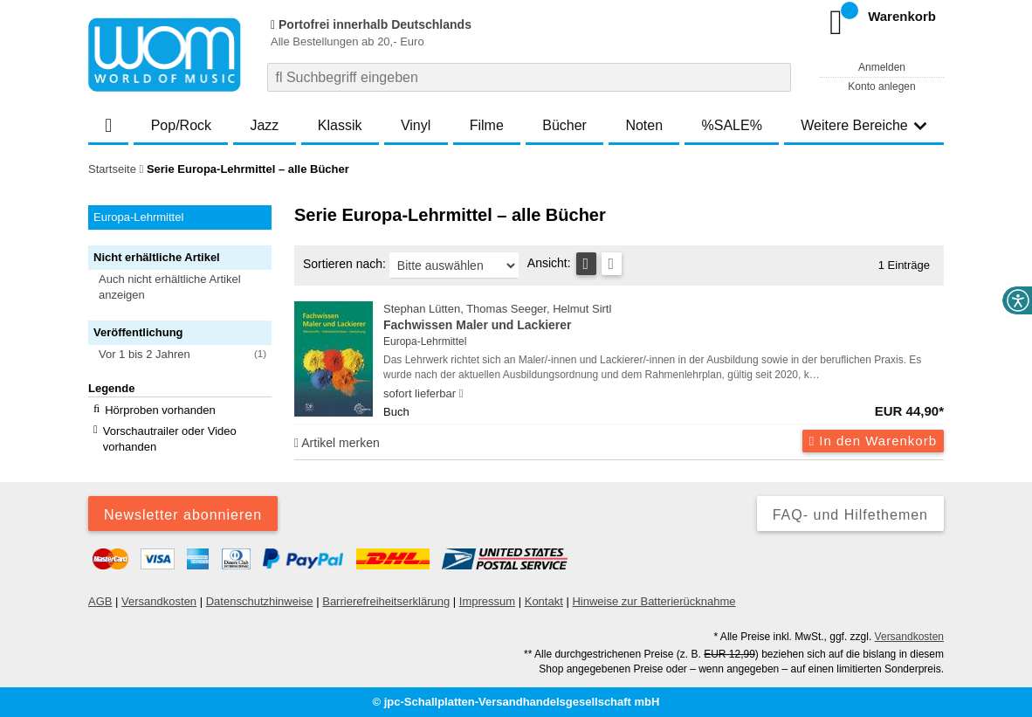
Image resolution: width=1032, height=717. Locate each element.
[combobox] (529, 77)
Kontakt (544, 601)
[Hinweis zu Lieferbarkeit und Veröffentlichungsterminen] (461, 394)
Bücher (564, 125)
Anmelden (881, 67)
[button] (188, 287)
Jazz (264, 125)
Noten (644, 125)
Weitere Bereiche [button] (863, 125)
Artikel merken (337, 443)
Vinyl (415, 125)
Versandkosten (158, 601)
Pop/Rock (181, 125)
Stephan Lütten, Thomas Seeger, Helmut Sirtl (663, 318)
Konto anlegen (881, 86)
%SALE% (732, 125)
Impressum (487, 601)
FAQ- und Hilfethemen (850, 514)
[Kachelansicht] (612, 263)
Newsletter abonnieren (183, 514)
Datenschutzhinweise (259, 601)
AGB (100, 601)
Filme (487, 125)
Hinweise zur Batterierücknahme (653, 601)
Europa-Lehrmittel (424, 341)
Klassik (340, 125)
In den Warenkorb (873, 440)
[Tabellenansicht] (586, 263)
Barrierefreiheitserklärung (386, 601)
